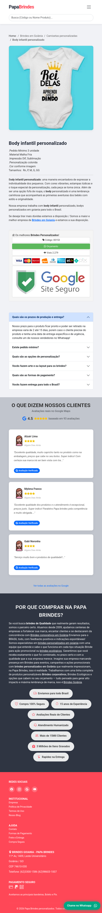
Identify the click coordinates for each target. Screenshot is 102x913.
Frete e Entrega (16, 837)
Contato (13, 829)
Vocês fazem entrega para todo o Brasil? (36, 384)
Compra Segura (17, 842)
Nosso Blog (15, 815)
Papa (21, 7)
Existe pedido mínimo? (25, 347)
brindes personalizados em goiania (58, 643)
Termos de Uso (16, 811)
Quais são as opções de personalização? (36, 356)
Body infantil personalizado (28, 39)
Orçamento (51, 246)
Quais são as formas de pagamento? (33, 375)
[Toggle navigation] (88, 7)
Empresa (13, 802)
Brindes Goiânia (73, 682)
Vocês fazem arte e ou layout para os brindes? (39, 365)
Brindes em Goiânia (31, 35)
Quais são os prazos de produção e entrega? (38, 317)
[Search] (51, 17)
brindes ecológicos (51, 650)
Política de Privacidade (20, 806)
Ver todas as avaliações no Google (50, 585)
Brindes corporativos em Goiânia (49, 635)
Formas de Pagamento (20, 833)
